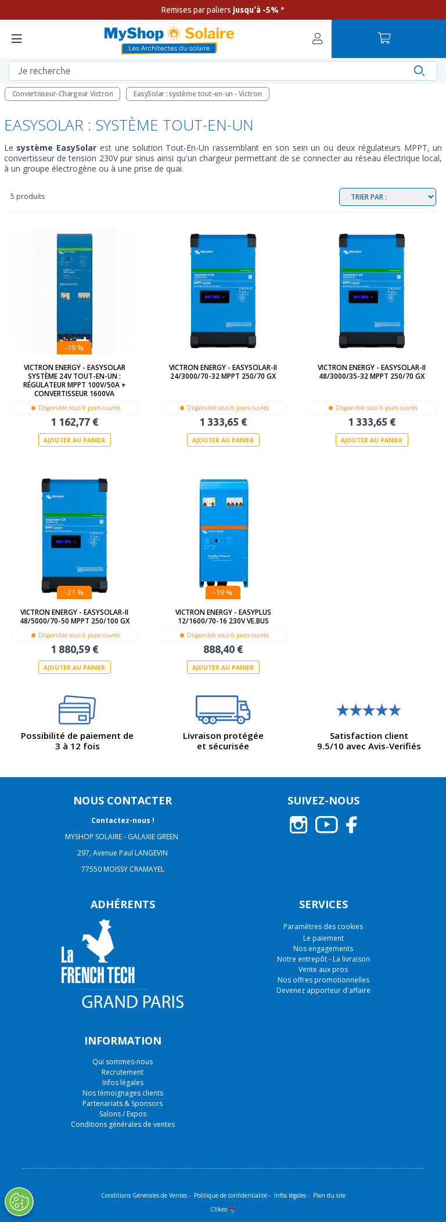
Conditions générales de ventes (123, 1124)
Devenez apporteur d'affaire (323, 990)
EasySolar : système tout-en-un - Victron (197, 94)
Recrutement (122, 1071)
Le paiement (323, 938)
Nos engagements (323, 948)
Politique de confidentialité (230, 1195)
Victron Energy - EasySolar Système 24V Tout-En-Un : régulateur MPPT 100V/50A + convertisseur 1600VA (74, 380)
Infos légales (122, 1082)
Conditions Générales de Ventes (144, 1195)
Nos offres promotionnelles (323, 980)
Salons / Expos (122, 1113)
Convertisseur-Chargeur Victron (62, 94)
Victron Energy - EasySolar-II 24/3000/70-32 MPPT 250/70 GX (223, 371)
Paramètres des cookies (323, 927)
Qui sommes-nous (122, 1061)
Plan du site (329, 1195)
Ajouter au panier (74, 440)
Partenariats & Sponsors (122, 1103)
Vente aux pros (323, 969)
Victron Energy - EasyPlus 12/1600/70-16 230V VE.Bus (223, 616)
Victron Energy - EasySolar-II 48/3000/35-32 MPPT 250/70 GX (372, 371)
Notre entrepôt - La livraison (323, 959)
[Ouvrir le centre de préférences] (19, 1201)
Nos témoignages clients (122, 1092)
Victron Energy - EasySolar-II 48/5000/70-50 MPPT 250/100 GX (75, 616)
